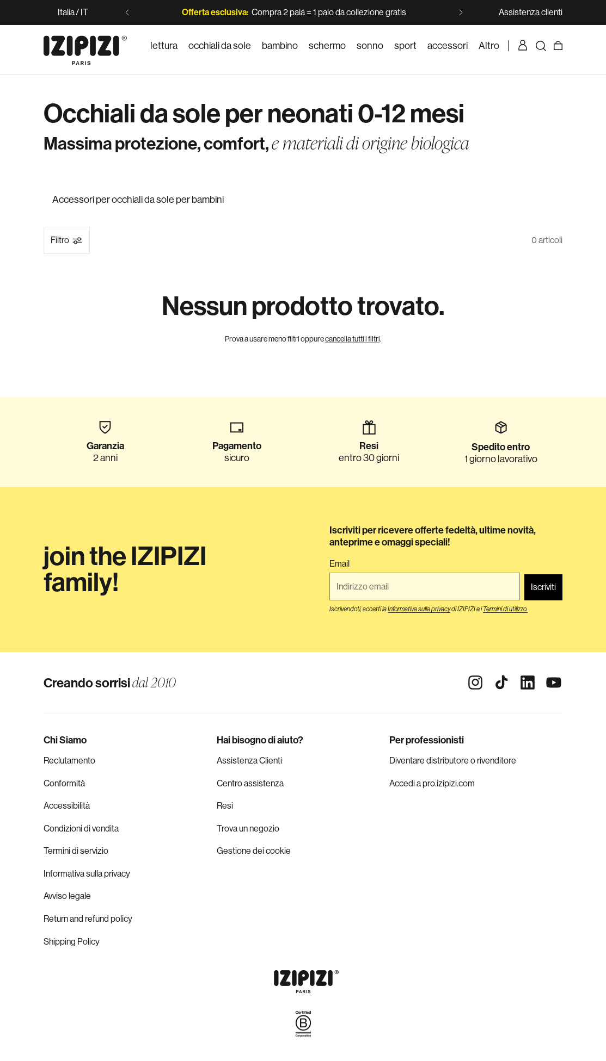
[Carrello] (558, 46)
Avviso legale (67, 896)
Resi (225, 806)
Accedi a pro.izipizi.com (432, 783)
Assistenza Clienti (249, 760)
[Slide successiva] (461, 12)
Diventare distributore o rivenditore (452, 760)
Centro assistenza (250, 783)
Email (339, 564)
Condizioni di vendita (81, 828)
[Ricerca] (541, 46)
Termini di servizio (76, 851)
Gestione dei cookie (254, 851)
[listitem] (489, 46)
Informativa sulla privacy (87, 873)
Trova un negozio (248, 828)
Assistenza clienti (530, 12)
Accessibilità (67, 806)
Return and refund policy (88, 919)
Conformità (64, 783)
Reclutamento (69, 760)
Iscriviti (543, 587)
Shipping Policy (72, 941)
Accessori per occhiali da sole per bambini (138, 199)
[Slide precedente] (127, 12)
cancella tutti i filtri (352, 338)
